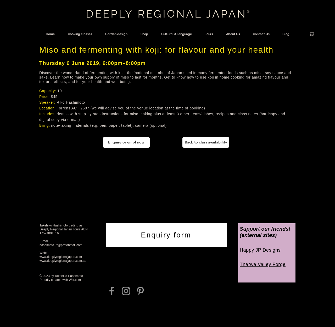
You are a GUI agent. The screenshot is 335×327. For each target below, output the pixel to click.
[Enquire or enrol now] (126, 142)
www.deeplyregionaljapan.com (61, 257)
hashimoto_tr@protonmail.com (61, 245)
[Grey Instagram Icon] (126, 291)
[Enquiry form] (166, 235)
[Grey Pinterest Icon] (140, 291)
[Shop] (311, 34)
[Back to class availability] (205, 142)
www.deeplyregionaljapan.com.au (63, 261)
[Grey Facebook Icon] (111, 291)
